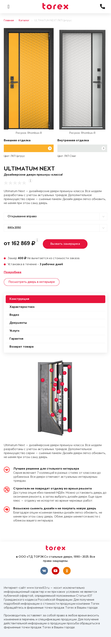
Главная (9, 20)
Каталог (24, 20)
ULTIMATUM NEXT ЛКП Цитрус (53, 20)
